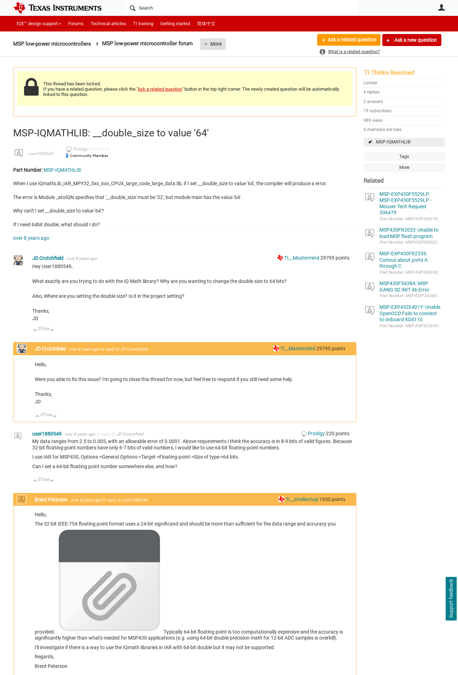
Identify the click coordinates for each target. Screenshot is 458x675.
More (216, 44)
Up (35, 331)
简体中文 (206, 23)
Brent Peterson (52, 500)
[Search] (242, 8)
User (441, 7)
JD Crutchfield (48, 258)
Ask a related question (351, 40)
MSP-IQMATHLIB (393, 141)
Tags (404, 156)
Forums (76, 23)
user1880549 (40, 153)
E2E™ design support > (39, 23)
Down (52, 331)
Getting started (175, 23)
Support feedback (451, 598)
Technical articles (108, 23)
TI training (143, 23)
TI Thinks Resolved (389, 72)
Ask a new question (415, 40)
